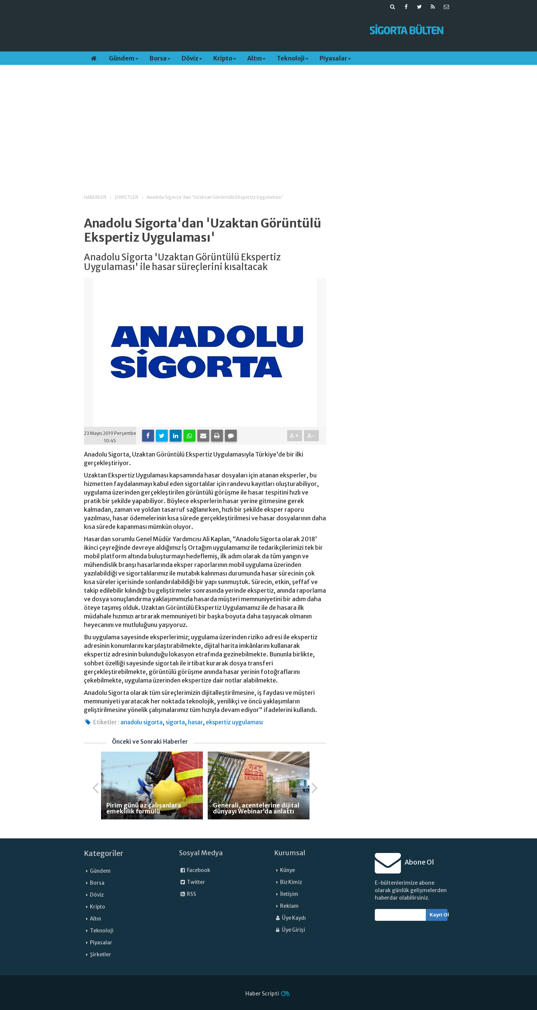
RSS (187, 894)
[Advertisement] (221, 30)
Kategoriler (103, 853)
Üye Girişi (289, 930)
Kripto (224, 58)
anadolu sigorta (141, 722)
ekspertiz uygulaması (234, 722)
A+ (295, 435)
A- (311, 435)
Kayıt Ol (439, 915)
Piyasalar (335, 58)
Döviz (192, 58)
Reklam (289, 906)
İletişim (289, 894)
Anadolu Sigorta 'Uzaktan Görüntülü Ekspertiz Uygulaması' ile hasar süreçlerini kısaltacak (182, 262)
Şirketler (100, 954)
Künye (287, 870)
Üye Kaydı (290, 918)
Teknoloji (292, 58)
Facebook (194, 870)
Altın (256, 58)
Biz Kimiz (291, 882)
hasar (195, 722)
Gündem (123, 58)
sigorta (175, 722)
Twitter (192, 882)
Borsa (160, 58)
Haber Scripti (262, 993)
